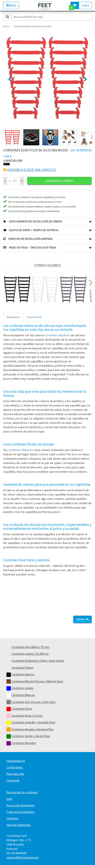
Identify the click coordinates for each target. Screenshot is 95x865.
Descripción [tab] (13, 317)
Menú (11, 5)
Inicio (6, 26)
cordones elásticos (57, 335)
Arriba (82, 619)
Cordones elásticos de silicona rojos (32, 26)
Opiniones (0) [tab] (34, 317)
